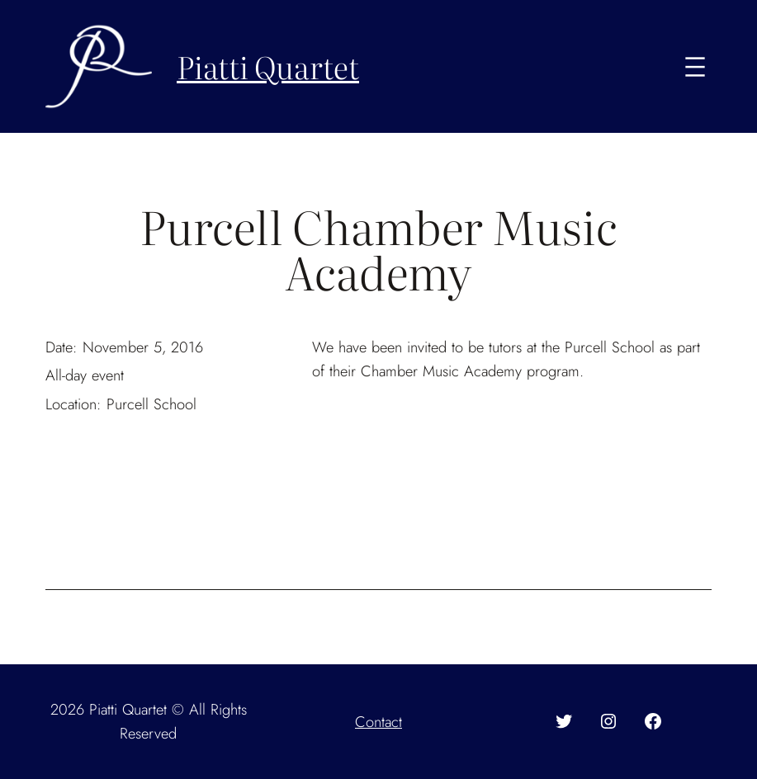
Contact (378, 722)
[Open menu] (695, 66)
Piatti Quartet (268, 66)
